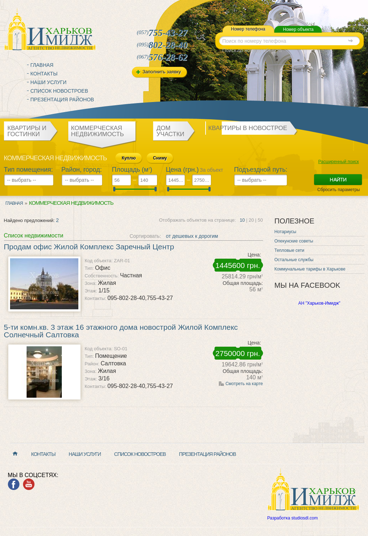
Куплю (129, 158)
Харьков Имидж (50, 28)
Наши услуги (49, 82)
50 (260, 220)
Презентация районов (62, 99)
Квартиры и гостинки (27, 131)
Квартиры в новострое (248, 128)
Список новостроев (59, 91)
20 (251, 220)
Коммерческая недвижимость (97, 131)
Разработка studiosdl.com (292, 518)
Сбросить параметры (338, 189)
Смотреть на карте (244, 383)
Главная (42, 65)
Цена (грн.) (182, 169)
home (205, 8)
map (220, 8)
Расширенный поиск (338, 161)
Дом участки (170, 131)
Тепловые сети (289, 250)
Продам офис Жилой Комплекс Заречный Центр (89, 246)
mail (212, 8)
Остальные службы (294, 259)
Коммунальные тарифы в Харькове (310, 269)
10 (242, 220)
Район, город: (81, 169)
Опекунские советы (294, 241)
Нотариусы (285, 231)
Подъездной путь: (260, 169)
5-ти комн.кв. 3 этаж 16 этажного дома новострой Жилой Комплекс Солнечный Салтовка (121, 331)
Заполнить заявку (162, 71)
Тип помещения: (28, 169)
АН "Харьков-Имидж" (319, 303)
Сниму (160, 158)
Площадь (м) (132, 169)
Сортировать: (145, 236)
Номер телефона (248, 29)
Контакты (44, 74)
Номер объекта (298, 29)
